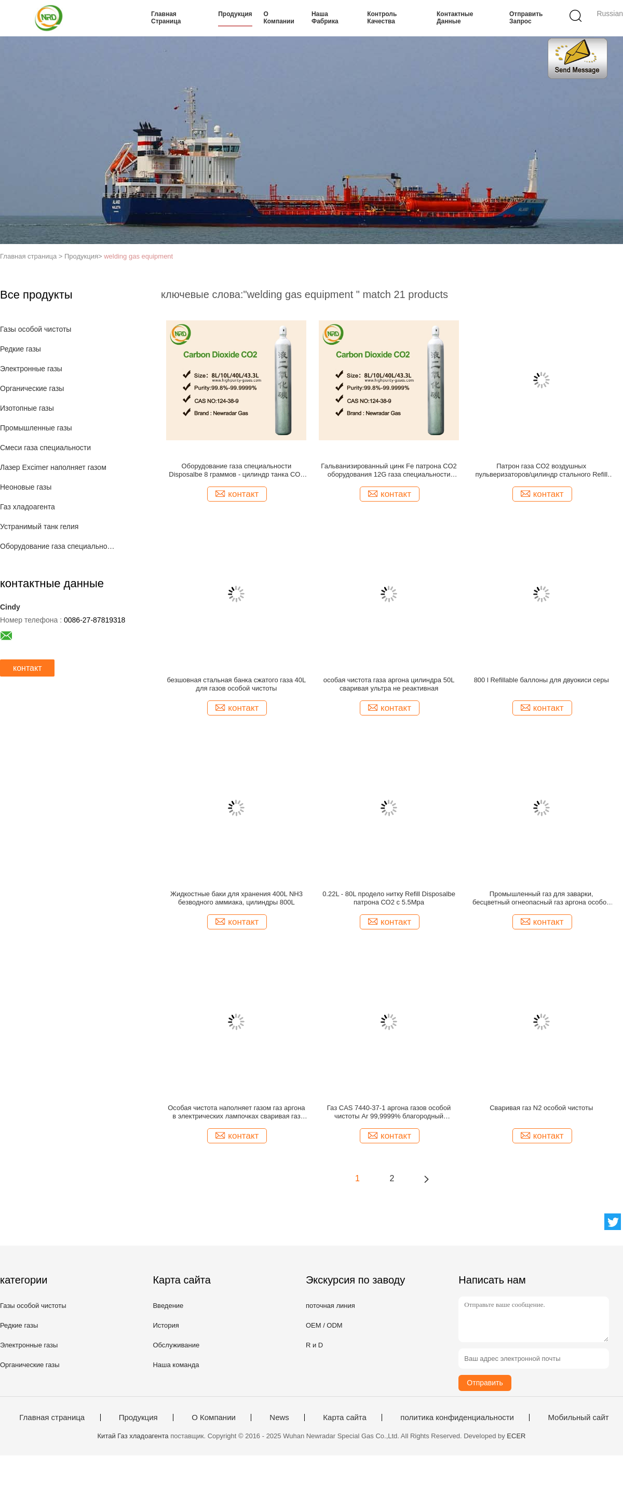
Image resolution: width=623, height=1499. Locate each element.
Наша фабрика (325, 17)
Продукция (235, 14)
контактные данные (455, 17)
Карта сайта (345, 1417)
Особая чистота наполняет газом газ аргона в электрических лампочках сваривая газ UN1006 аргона (236, 1112)
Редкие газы (20, 349)
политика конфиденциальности (457, 1417)
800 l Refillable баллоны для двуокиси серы (541, 680)
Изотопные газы (27, 408)
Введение (168, 1305)
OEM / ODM (324, 1325)
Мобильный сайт (578, 1417)
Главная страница (166, 17)
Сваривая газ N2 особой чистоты (541, 1108)
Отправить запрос (526, 17)
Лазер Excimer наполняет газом (53, 467)
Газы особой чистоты (35, 329)
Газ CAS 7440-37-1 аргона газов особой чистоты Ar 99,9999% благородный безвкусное (389, 1112)
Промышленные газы (36, 428)
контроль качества (382, 17)
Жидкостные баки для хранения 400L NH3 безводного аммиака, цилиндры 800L (236, 898)
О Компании (279, 17)
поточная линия (330, 1305)
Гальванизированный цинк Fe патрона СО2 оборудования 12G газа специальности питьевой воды (388, 470)
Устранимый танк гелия (39, 526)
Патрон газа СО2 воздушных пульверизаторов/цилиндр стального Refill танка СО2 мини (541, 470)
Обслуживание (176, 1345)
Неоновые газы (25, 487)
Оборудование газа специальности (59, 546)
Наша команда (176, 1365)
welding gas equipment (138, 256)
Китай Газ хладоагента (133, 1436)
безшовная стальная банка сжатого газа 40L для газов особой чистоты (236, 684)
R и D (314, 1345)
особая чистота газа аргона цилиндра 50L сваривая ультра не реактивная (389, 684)
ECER (516, 1436)
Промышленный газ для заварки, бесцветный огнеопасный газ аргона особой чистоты (541, 898)
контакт (27, 668)
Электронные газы (31, 368)
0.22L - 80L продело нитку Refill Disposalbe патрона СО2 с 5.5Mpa (388, 898)
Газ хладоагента (27, 507)
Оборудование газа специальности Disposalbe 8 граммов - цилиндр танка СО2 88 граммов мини (236, 470)
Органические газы (32, 388)
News (279, 1417)
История (166, 1325)
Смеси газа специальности (45, 447)
